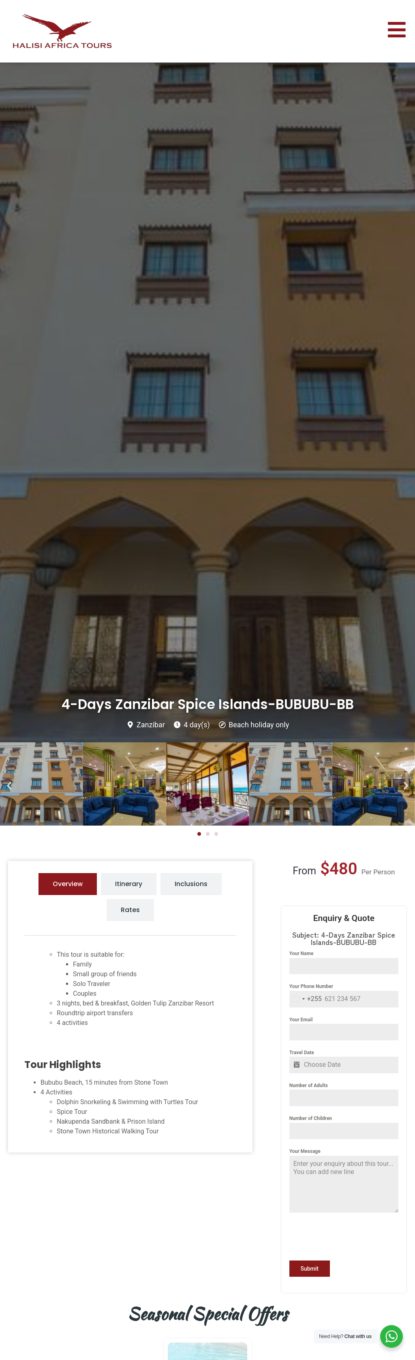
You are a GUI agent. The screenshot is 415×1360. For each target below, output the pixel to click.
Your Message (305, 1151)
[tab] (68, 884)
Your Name (301, 953)
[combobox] (305, 999)
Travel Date (301, 1052)
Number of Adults (308, 1085)
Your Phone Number (311, 986)
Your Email (301, 1020)
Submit (309, 1268)
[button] (9, 786)
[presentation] (343, 1236)
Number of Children (310, 1118)
